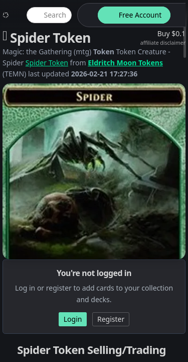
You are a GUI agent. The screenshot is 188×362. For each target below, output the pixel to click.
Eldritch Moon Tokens (125, 62)
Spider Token (47, 62)
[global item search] (49, 15)
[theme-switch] (86, 15)
